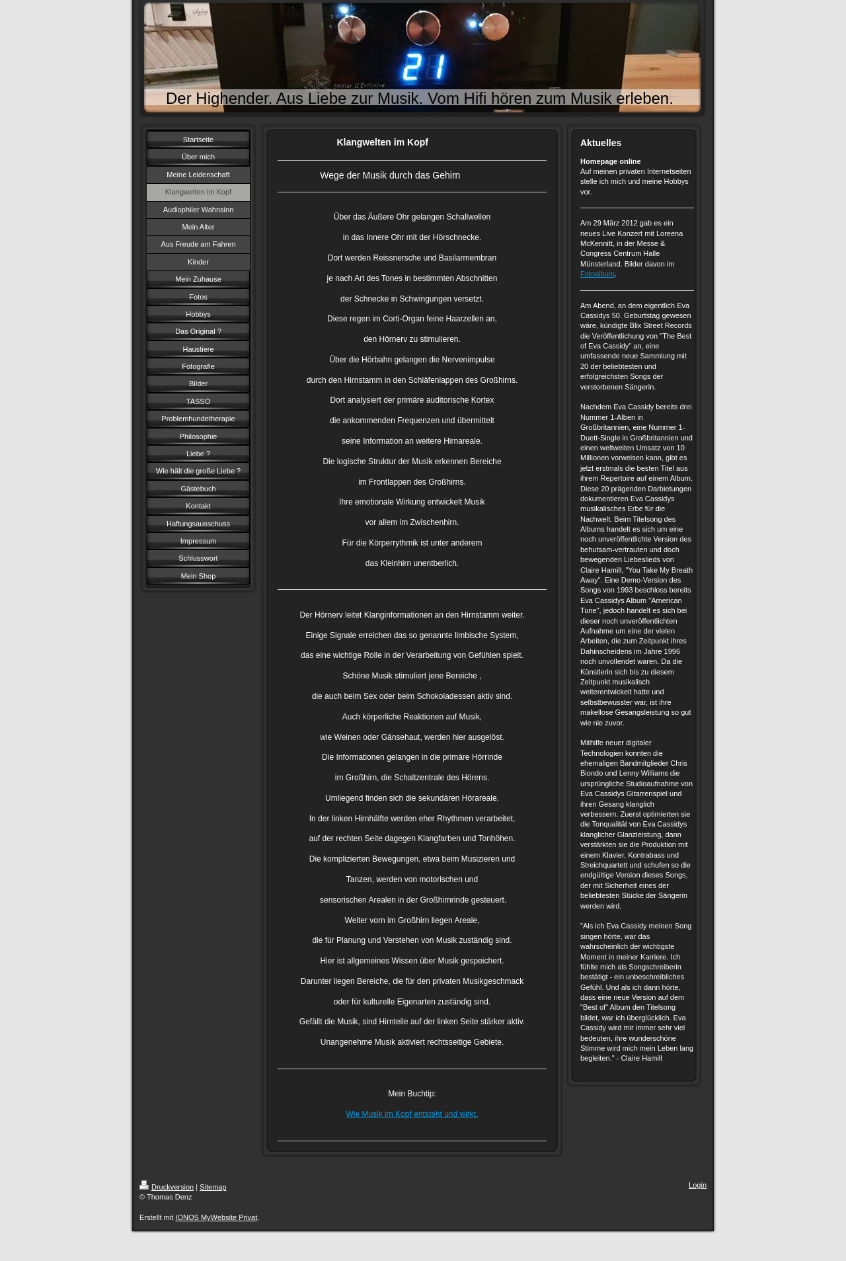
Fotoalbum (597, 274)
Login (698, 1185)
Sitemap (213, 1187)
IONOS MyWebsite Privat (216, 1217)
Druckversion (166, 1187)
